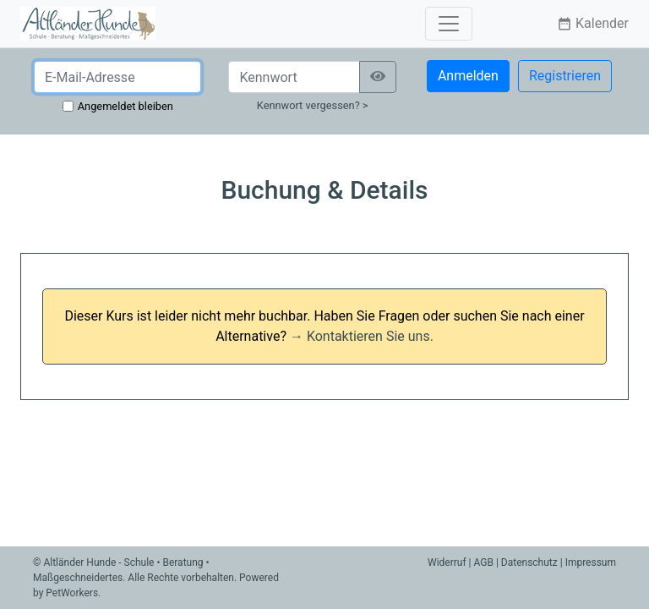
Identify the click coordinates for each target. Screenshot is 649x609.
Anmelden (468, 76)
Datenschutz (529, 562)
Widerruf (447, 562)
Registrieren (565, 76)
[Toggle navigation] (448, 24)
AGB (484, 562)
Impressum (590, 562)
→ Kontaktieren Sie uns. (362, 336)
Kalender (593, 23)
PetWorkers (72, 593)
